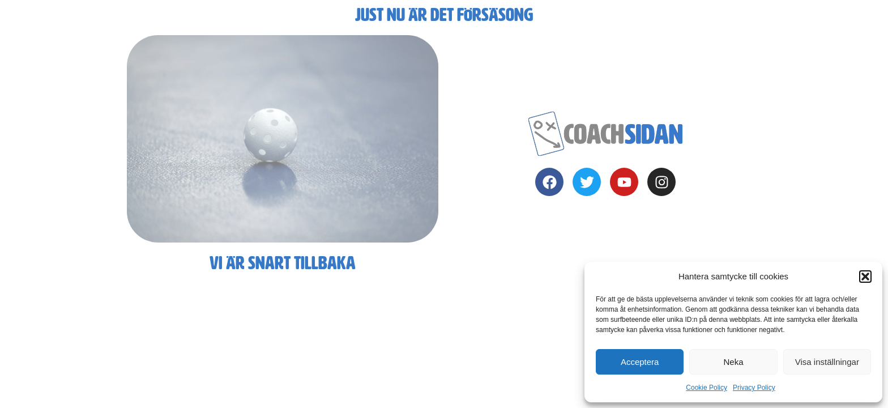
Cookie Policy (706, 388)
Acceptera (640, 362)
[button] (865, 276)
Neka (733, 362)
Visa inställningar (827, 362)
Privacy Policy (754, 388)
